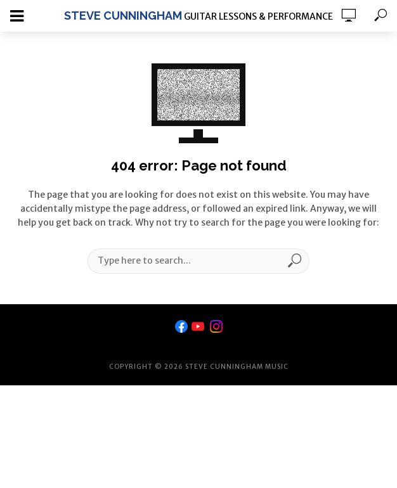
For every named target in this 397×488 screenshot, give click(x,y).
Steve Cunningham (123, 15)
